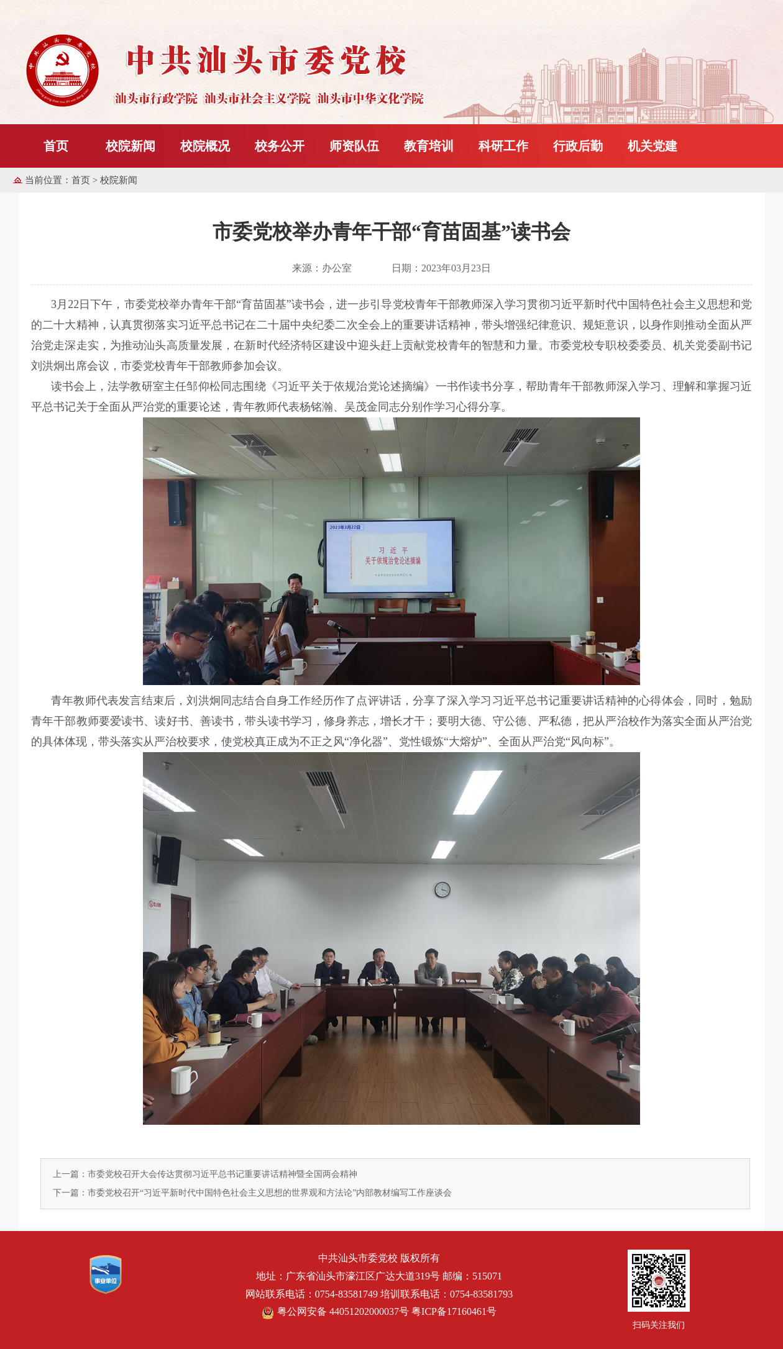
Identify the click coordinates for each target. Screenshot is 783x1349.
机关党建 (652, 146)
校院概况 (205, 146)
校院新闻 (130, 146)
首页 (56, 146)
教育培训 (429, 146)
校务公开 (279, 146)
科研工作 (503, 146)
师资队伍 (354, 146)
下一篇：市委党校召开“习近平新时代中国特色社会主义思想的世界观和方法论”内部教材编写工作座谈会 (252, 1192)
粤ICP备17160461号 (454, 1311)
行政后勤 (578, 146)
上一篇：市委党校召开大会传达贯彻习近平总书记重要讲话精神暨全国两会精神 (205, 1174)
